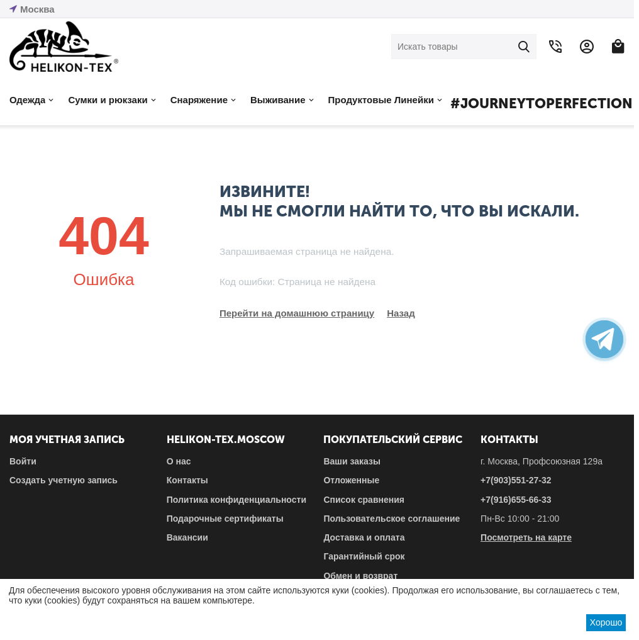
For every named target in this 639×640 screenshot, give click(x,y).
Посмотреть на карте (526, 537)
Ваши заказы (352, 461)
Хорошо (606, 622)
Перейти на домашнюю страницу (296, 313)
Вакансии (187, 537)
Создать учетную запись (63, 480)
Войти (22, 461)
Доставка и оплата (363, 537)
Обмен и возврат (360, 576)
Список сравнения (363, 500)
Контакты (187, 480)
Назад (400, 313)
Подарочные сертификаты (225, 519)
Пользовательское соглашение (391, 519)
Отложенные (351, 480)
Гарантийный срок (363, 556)
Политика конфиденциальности (236, 500)
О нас (179, 461)
